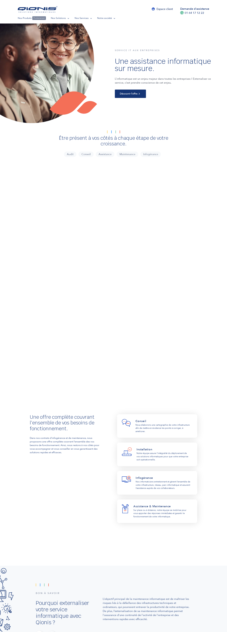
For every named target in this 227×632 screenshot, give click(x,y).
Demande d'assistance (194, 8)
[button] (63, 18)
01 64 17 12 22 (194, 13)
